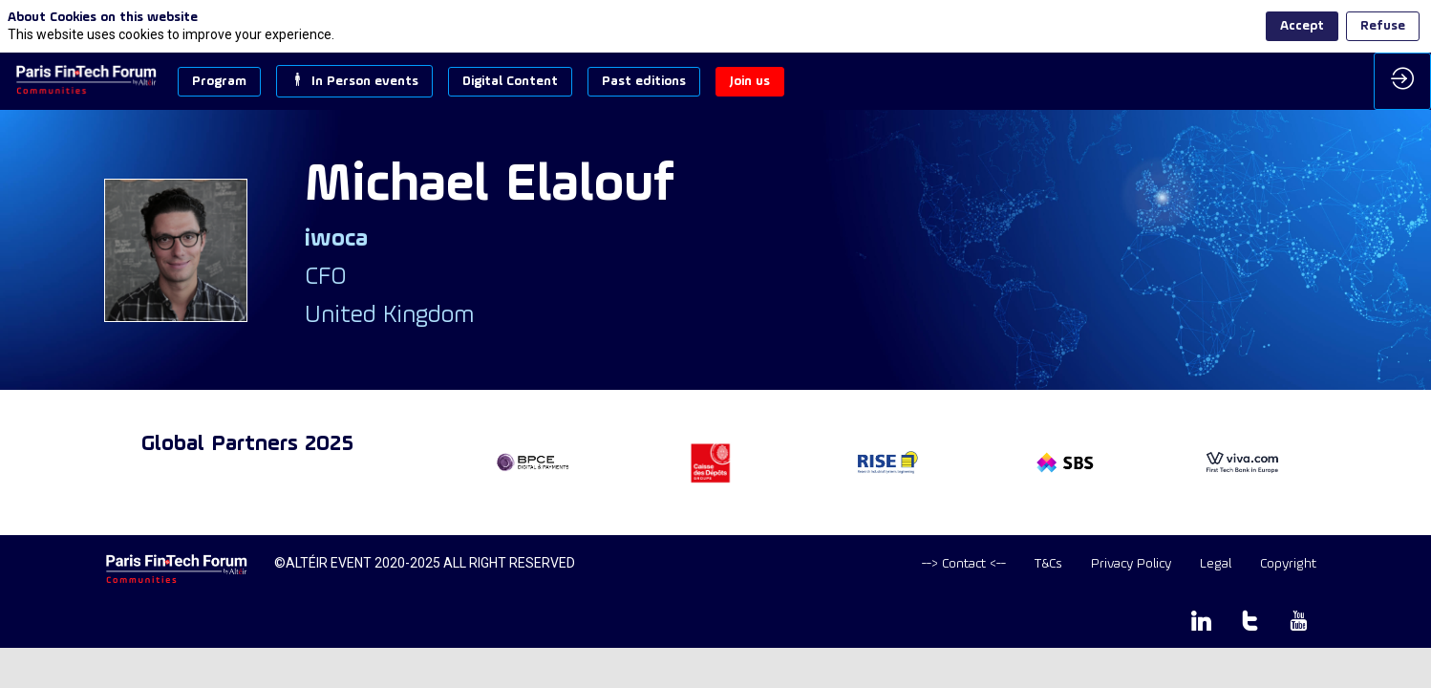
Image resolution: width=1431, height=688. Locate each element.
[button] (219, 82)
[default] (964, 564)
